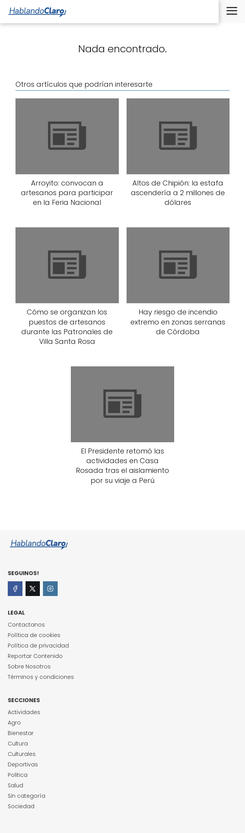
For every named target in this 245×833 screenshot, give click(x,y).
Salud (15, 785)
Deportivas (23, 764)
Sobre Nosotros (29, 666)
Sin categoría (26, 796)
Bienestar (21, 733)
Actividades (24, 712)
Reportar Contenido (35, 656)
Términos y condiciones (41, 677)
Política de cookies (34, 635)
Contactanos (26, 625)
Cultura (18, 743)
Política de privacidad (38, 645)
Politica (17, 775)
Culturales (22, 754)
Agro (14, 723)
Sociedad (21, 806)
